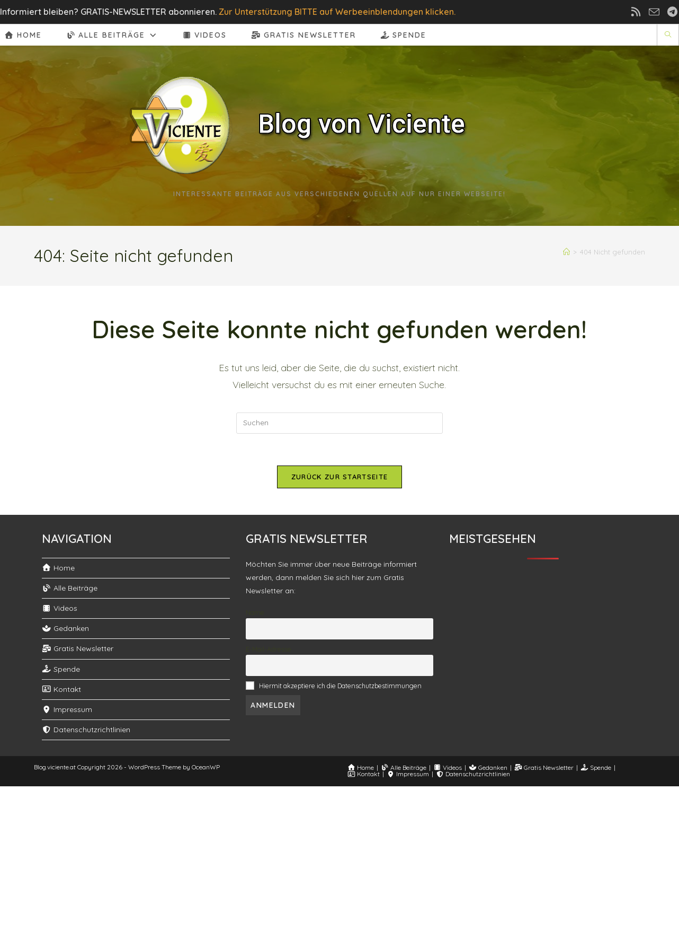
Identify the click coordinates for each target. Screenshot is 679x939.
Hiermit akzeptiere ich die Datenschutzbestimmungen (340, 685)
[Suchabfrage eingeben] (339, 423)
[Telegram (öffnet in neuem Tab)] (671, 11)
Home (58, 568)
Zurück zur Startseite (339, 476)
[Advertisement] (339, 860)
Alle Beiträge (69, 588)
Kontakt (61, 689)
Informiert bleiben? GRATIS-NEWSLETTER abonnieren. (108, 11)
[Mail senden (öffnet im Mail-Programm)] (658, 11)
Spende (61, 669)
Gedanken (65, 628)
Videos (59, 608)
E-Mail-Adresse (268, 649)
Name (255, 612)
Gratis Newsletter (77, 648)
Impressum (67, 709)
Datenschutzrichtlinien (86, 729)
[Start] (568, 252)
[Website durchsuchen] (667, 35)
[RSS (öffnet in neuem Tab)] (643, 11)
